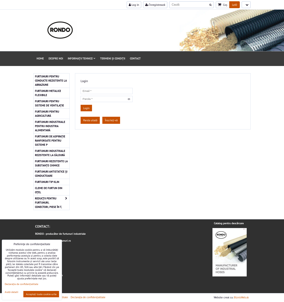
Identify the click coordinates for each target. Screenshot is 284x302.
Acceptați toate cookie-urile (41, 294)
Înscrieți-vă (111, 120)
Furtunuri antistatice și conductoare (51, 173)
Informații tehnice (81, 58)
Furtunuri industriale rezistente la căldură (50, 153)
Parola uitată (90, 120)
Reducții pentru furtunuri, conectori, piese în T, (52, 202)
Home (40, 58)
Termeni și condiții (112, 58)
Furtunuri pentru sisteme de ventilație (49, 103)
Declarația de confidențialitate (88, 297)
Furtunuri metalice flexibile (48, 93)
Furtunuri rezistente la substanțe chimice (51, 163)
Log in (134, 5)
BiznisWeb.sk (241, 297)
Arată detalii (11, 292)
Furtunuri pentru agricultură (47, 113)
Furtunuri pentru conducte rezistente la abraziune (51, 80)
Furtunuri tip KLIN (47, 182)
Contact (135, 58)
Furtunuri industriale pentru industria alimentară (50, 126)
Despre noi (56, 58)
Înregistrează (155, 5)
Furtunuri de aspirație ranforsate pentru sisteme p (50, 140)
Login (86, 108)
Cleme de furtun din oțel (48, 190)
